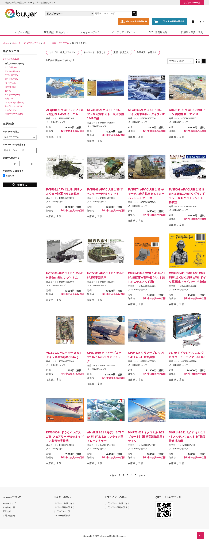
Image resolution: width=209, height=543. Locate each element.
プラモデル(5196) (11, 59)
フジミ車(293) (11, 75)
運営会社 (7, 511)
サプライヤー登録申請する (117, 507)
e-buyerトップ (9, 503)
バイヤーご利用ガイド (64, 503)
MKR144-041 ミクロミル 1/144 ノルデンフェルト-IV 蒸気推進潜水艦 (187, 436)
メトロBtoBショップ (55, 122)
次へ (141, 475)
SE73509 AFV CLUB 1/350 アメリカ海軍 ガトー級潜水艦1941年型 (105, 114)
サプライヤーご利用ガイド (117, 503)
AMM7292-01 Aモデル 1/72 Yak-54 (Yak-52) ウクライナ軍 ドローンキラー (105, 436)
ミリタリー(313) (12, 94)
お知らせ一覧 (9, 507)
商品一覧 (16, 43)
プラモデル (64, 43)
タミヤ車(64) (11, 67)
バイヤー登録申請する (64, 507)
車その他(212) (11, 79)
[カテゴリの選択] (69, 13)
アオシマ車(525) (12, 71)
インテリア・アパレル (124, 32)
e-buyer (6, 43)
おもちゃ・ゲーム (90, 32)
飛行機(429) (10, 87)
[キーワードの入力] (113, 13)
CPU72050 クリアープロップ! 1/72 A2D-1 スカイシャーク (105, 357)
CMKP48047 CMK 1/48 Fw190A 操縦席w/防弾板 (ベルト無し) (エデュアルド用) (146, 277)
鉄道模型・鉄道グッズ (56, 32)
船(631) (8, 91)
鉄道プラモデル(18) (14, 114)
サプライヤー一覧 (192, 2)
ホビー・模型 (22, 32)
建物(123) (9, 98)
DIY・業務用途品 (158, 32)
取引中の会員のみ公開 (72, 131)
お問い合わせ (9, 515)
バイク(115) (10, 83)
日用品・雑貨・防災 (192, 32)
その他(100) (10, 110)
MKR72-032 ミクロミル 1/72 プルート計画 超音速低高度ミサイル (146, 436)
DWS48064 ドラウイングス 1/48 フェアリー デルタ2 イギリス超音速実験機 (64, 436)
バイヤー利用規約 (62, 515)
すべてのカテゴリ (32, 43)
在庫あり (8, 176)
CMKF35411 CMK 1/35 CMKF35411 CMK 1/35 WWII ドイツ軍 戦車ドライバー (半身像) (187, 277)
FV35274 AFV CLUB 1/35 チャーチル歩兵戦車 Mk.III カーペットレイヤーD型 (146, 193)
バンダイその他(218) (14, 102)
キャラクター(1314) (14, 106)
